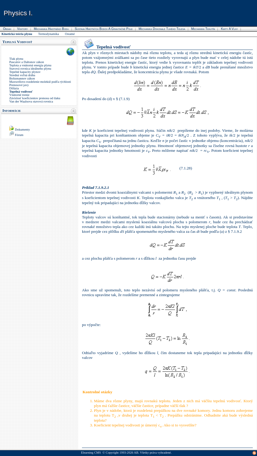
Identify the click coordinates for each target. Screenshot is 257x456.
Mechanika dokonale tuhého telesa (162, 28)
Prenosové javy (19, 85)
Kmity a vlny (229, 28)
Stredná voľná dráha (22, 75)
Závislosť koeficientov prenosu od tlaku (34, 98)
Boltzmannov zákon (22, 78)
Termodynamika (48, 34)
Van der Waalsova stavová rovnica (31, 101)
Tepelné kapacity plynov (25, 72)
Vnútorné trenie (19, 95)
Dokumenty (22, 129)
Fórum (19, 135)
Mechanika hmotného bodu (51, 28)
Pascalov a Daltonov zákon (26, 62)
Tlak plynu (16, 58)
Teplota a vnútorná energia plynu (30, 65)
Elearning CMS (91, 452)
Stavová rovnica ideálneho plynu (30, 68)
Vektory (22, 28)
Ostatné (70, 34)
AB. (136, 452)
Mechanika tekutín (203, 28)
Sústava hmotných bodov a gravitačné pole (104, 28)
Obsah (7, 28)
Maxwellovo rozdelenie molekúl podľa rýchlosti (40, 81)
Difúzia (14, 88)
